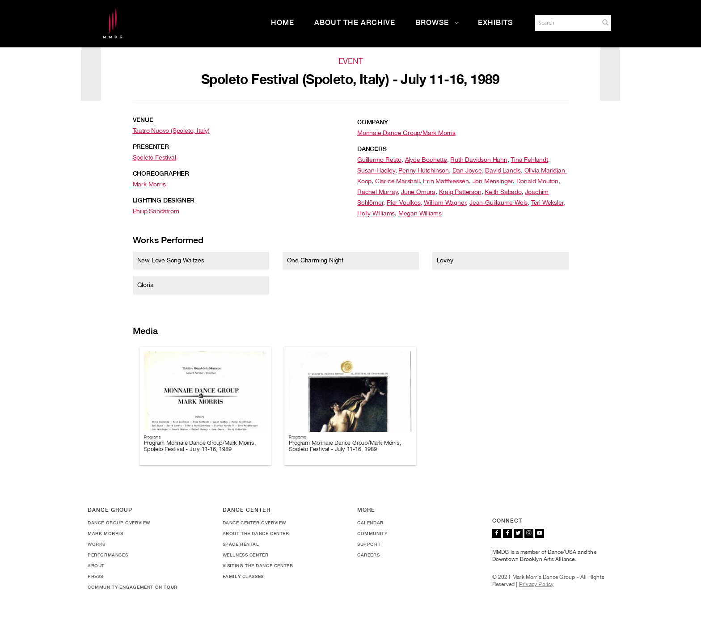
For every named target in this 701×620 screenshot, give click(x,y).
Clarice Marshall (397, 181)
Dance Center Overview (255, 522)
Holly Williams (376, 213)
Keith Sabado (503, 191)
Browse (437, 22)
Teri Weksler (547, 202)
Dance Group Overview (119, 522)
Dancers (372, 148)
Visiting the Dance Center (258, 565)
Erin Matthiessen (446, 181)
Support (368, 544)
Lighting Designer (164, 200)
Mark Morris (149, 184)
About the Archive (354, 22)
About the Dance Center (256, 533)
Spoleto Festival (154, 157)
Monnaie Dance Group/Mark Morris (406, 132)
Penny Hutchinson (423, 170)
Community (372, 533)
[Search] (566, 22)
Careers (368, 554)
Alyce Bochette (426, 159)
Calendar (370, 522)
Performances (108, 554)
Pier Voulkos (404, 202)
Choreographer (161, 173)
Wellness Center (246, 554)
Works (97, 544)
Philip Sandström (156, 211)
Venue (143, 119)
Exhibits (495, 22)
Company (372, 122)
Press (95, 576)
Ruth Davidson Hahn (478, 159)
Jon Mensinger (493, 181)
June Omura (418, 191)
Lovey (445, 260)
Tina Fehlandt (529, 159)
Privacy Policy (536, 584)
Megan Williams (420, 213)
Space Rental (241, 544)
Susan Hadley (376, 170)
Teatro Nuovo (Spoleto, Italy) (171, 130)
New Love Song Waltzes (170, 260)
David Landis (503, 170)
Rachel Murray (377, 191)
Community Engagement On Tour (132, 587)
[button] (605, 22)
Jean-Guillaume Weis (498, 202)
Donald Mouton (537, 181)
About (96, 565)
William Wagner (445, 202)
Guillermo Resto (379, 159)
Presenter (151, 146)
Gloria (145, 284)
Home (282, 22)
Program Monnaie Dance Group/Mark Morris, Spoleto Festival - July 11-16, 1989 (200, 445)
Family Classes (243, 576)
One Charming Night (315, 260)
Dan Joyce (467, 170)
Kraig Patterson (460, 191)
